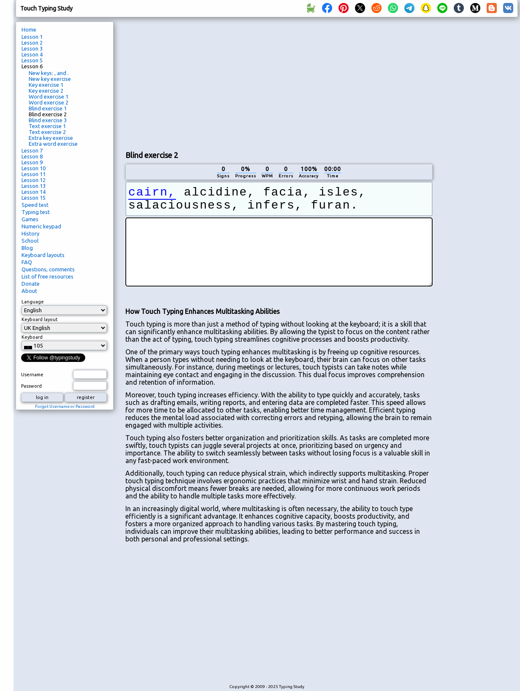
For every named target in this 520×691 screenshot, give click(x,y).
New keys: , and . (49, 73)
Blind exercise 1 (48, 108)
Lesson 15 (34, 198)
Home (29, 29)
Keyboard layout (40, 319)
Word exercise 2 (48, 102)
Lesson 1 (32, 37)
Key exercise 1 (46, 85)
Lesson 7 (32, 150)
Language (33, 301)
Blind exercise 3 (48, 120)
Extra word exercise (53, 144)
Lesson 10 (34, 168)
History (30, 233)
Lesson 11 (34, 174)
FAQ (27, 262)
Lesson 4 (32, 54)
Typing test (36, 212)
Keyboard (32, 337)
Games (30, 219)
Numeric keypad (41, 226)
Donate (31, 284)
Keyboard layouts (43, 255)
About (29, 291)
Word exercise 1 (48, 96)
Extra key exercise (51, 138)
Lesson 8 (32, 156)
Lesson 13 (34, 186)
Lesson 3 (32, 48)
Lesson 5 (32, 60)
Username (32, 374)
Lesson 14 (34, 192)
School (30, 241)
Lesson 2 (32, 43)
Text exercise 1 (47, 126)
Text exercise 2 (47, 132)
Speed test (35, 205)
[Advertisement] (238, 83)
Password (31, 385)
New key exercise (50, 79)
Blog (27, 248)
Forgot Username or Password (65, 406)
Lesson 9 (32, 162)
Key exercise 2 (46, 91)
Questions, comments (48, 269)
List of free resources (47, 276)
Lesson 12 (34, 180)
